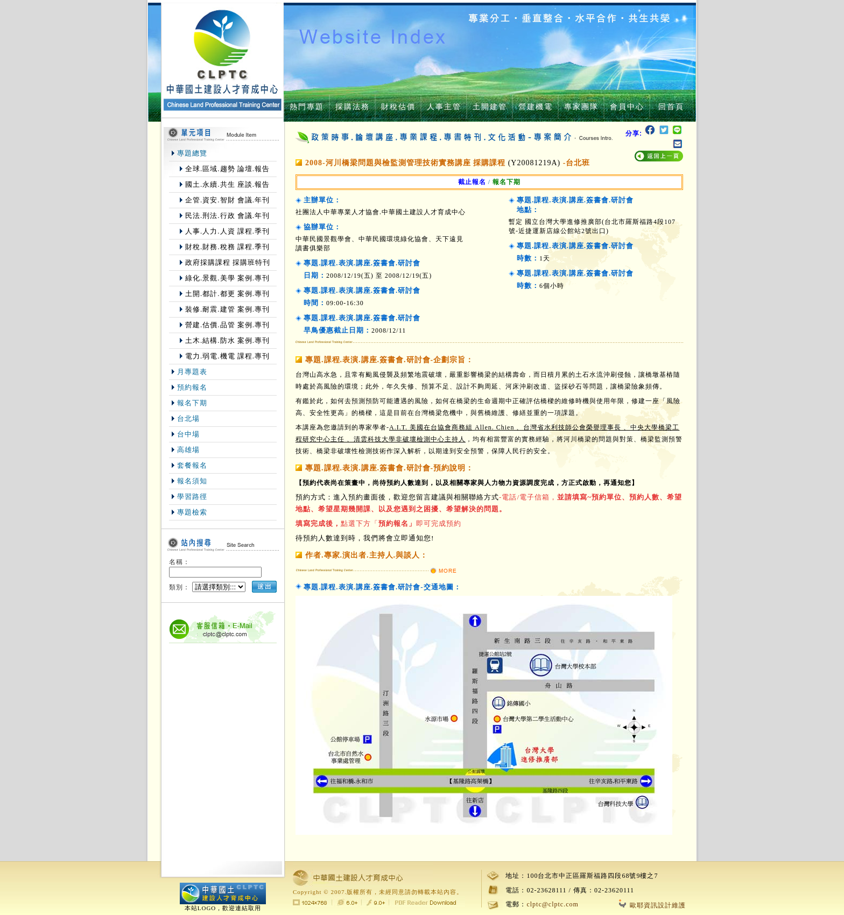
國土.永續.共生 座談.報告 (227, 184)
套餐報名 (192, 465)
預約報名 (192, 387)
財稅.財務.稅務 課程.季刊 (227, 247)
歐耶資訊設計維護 (652, 905)
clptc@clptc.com (552, 904)
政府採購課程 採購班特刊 (227, 262)
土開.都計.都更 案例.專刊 (227, 294)
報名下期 (192, 403)
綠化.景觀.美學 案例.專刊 (227, 278)
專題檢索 (192, 512)
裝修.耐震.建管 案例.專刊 (227, 309)
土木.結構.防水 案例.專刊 (227, 340)
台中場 (188, 434)
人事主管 (444, 106)
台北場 (188, 418)
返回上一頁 (659, 156)
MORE (443, 571)
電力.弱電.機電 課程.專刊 (227, 356)
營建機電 (535, 106)
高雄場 (188, 450)
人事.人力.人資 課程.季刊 (227, 231)
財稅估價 (398, 106)
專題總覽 (192, 153)
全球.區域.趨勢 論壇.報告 (227, 169)
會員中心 (627, 106)
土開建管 (490, 106)
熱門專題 (307, 106)
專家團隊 (581, 106)
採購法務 (352, 106)
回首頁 (671, 106)
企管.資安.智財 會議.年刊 (227, 200)
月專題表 (192, 372)
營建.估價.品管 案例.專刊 (227, 325)
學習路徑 (192, 496)
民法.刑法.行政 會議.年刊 (227, 216)
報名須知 (192, 481)
